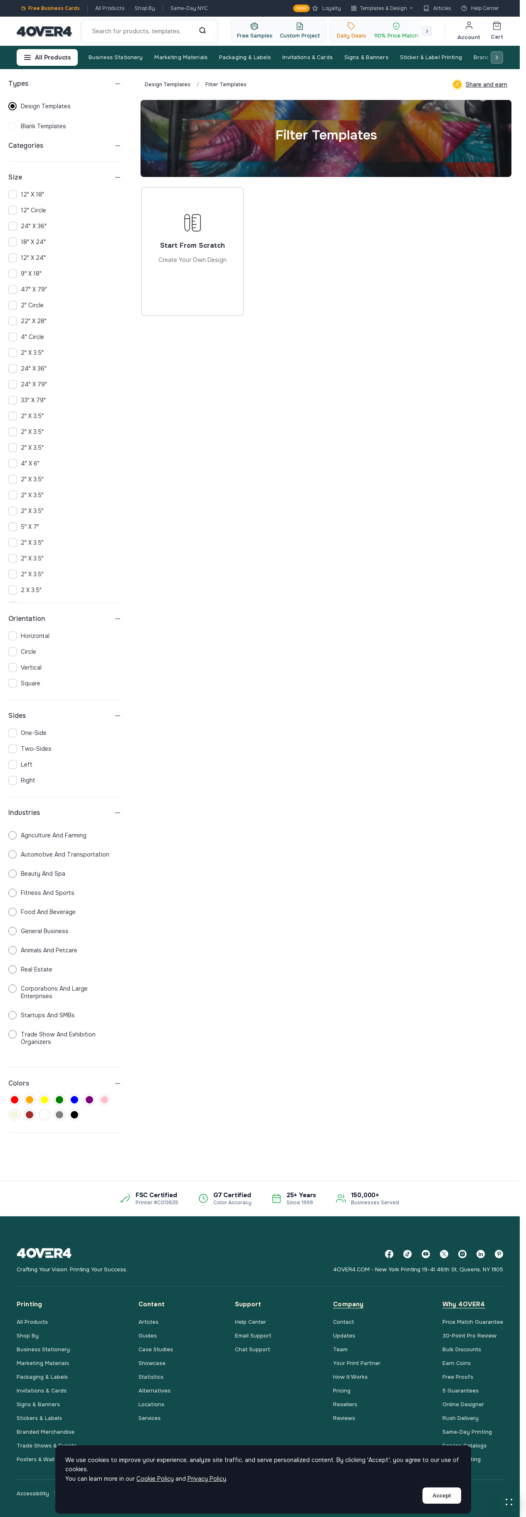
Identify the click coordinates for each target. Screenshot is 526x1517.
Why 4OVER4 (463, 1304)
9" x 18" (25, 273)
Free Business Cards (50, 8)
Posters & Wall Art (40, 1459)
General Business (38, 931)
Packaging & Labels (245, 57)
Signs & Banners (366, 57)
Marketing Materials (180, 57)
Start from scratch (192, 282)
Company (348, 1304)
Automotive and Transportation (58, 854)
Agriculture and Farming (47, 835)
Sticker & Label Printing (431, 57)
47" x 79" (27, 289)
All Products (110, 8)
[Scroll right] (427, 31)
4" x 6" (24, 463)
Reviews (344, 1418)
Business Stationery (116, 57)
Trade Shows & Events (47, 1445)
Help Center (480, 8)
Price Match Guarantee (472, 1321)
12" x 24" (27, 258)
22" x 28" (27, 321)
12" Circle (27, 210)
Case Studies (155, 1349)
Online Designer (463, 1404)
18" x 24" (27, 242)
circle (22, 651)
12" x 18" (26, 194)
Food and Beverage (42, 912)
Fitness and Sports (41, 893)
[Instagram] (462, 1254)
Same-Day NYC (189, 8)
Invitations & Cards (307, 57)
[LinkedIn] (481, 1254)
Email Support (253, 1335)
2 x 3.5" (25, 590)
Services (149, 1418)
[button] (509, 1502)
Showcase (151, 1363)
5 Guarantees (460, 1390)
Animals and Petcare (42, 950)
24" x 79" (27, 384)
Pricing (342, 1390)
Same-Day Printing (467, 1431)
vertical (25, 667)
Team (340, 1349)
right (21, 780)
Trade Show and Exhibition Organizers (52, 1038)
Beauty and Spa (36, 873)
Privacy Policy (207, 1478)
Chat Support (252, 1349)
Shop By (145, 8)
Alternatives (154, 1390)
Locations (151, 1404)
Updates (344, 1335)
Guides (147, 1335)
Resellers (345, 1404)
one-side (27, 733)
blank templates (37, 126)
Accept (441, 1495)
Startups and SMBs (41, 1015)
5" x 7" (23, 527)
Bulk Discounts (461, 1349)
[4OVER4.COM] (44, 31)
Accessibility (33, 1493)
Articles (437, 8)
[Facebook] (389, 1254)
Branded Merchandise (45, 1431)
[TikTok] (407, 1254)
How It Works (350, 1376)
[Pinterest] (499, 1254)
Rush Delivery (460, 1418)
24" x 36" (27, 226)
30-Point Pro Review (469, 1335)
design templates (39, 106)
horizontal (28, 636)
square (24, 683)
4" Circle (26, 337)
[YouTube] (426, 1254)
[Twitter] (444, 1254)
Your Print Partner (356, 1363)
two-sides (30, 748)
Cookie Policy (155, 1478)
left (20, 764)
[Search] (202, 31)
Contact (343, 1321)
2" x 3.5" (26, 352)
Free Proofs (457, 1376)
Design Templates (167, 84)
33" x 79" (27, 400)
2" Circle (26, 305)
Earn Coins (456, 1363)
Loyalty (317, 8)
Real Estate (30, 969)
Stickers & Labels (39, 1418)
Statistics (150, 1376)
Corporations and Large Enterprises (48, 992)
